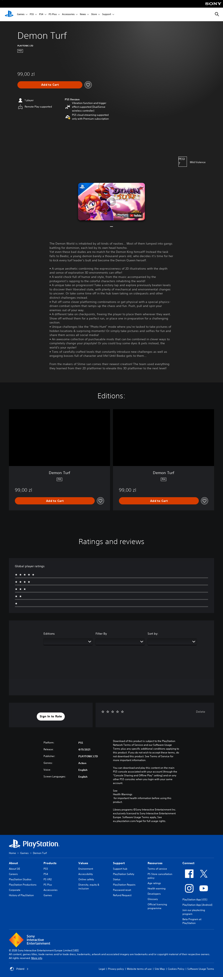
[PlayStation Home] (9, 14)
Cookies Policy (176, 969)
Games (20, 14)
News (83, 14)
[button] (111, 201)
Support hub (120, 869)
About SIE (14, 869)
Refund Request (122, 895)
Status (116, 879)
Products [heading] (50, 863)
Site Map (160, 969)
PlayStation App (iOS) (194, 899)
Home (12, 853)
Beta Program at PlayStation (191, 921)
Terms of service (157, 869)
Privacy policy (116, 969)
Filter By (101, 633)
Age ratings (154, 883)
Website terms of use (139, 969)
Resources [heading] (155, 863)
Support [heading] (119, 863)
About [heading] (13, 863)
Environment (85, 869)
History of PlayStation (21, 895)
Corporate (14, 890)
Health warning (156, 888)
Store (94, 14)
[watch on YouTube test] (135, 215)
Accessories (68, 14)
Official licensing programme (157, 906)
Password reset (122, 890)
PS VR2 (48, 879)
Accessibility (85, 874)
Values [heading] (83, 863)
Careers (13, 874)
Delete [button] (200, 712)
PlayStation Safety (123, 874)
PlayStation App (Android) (197, 905)
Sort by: (153, 633)
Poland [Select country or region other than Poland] (19, 969)
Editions (49, 633)
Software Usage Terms (200, 969)
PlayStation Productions (23, 884)
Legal (102, 969)
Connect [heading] (188, 863)
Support (106, 14)
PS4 (41, 14)
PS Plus (53, 14)
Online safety (86, 879)
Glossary (153, 899)
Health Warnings (122, 794)
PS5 (32, 14)
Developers (154, 894)
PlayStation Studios (20, 879)
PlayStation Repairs (124, 884)
